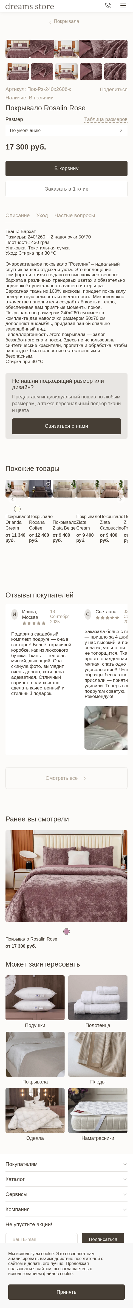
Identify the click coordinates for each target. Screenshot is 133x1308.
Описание (17, 215)
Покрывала (66, 21)
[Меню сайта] (123, 6)
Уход (42, 215)
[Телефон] (107, 6)
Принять (66, 1292)
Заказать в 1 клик (66, 189)
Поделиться (113, 89)
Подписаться (103, 1239)
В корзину (66, 168)
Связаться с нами (66, 426)
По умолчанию (25, 130)
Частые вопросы (75, 215)
